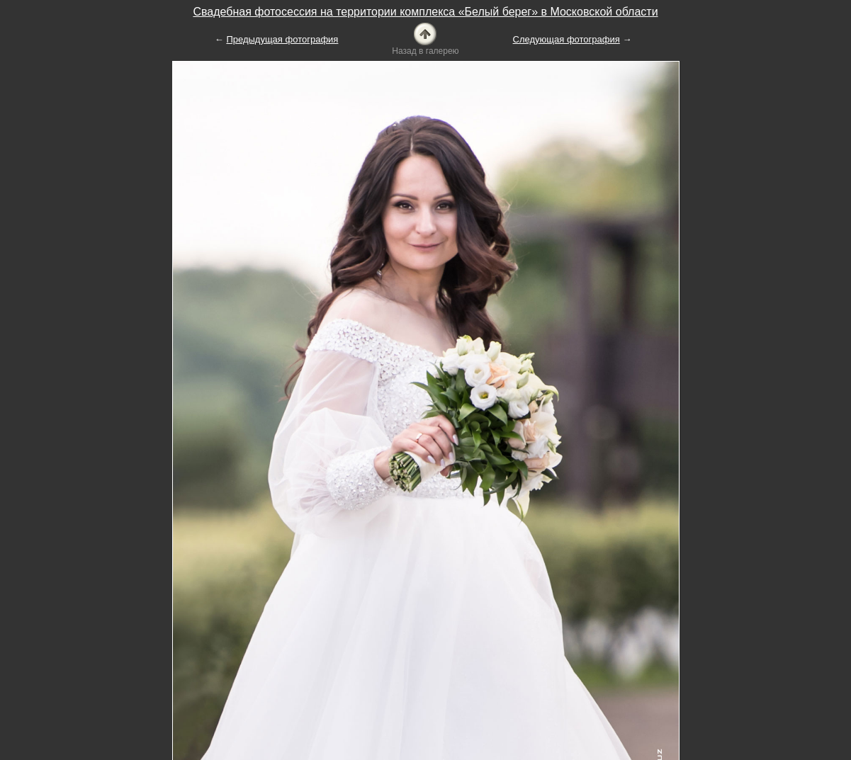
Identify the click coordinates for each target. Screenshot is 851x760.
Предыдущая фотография (282, 39)
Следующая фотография (566, 39)
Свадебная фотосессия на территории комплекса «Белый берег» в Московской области (425, 12)
